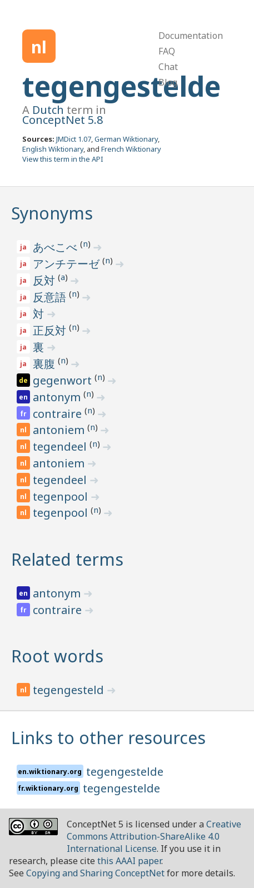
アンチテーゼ (67, 263)
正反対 (51, 330)
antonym (58, 397)
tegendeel (61, 446)
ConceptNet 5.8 (62, 119)
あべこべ (56, 247)
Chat (168, 67)
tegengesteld (70, 689)
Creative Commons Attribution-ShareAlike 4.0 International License (154, 836)
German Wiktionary (126, 139)
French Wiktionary (131, 149)
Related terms (67, 559)
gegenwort (63, 380)
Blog (167, 82)
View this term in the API (62, 159)
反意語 (51, 297)
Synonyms (52, 213)
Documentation (190, 35)
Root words (57, 656)
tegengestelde (121, 86)
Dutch (48, 109)
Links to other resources (108, 737)
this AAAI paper (129, 861)
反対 (45, 280)
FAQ (166, 51)
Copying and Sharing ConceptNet (95, 873)
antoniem (60, 429)
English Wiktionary (52, 149)
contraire (58, 413)
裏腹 (45, 363)
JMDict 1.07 (73, 139)
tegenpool (62, 496)
